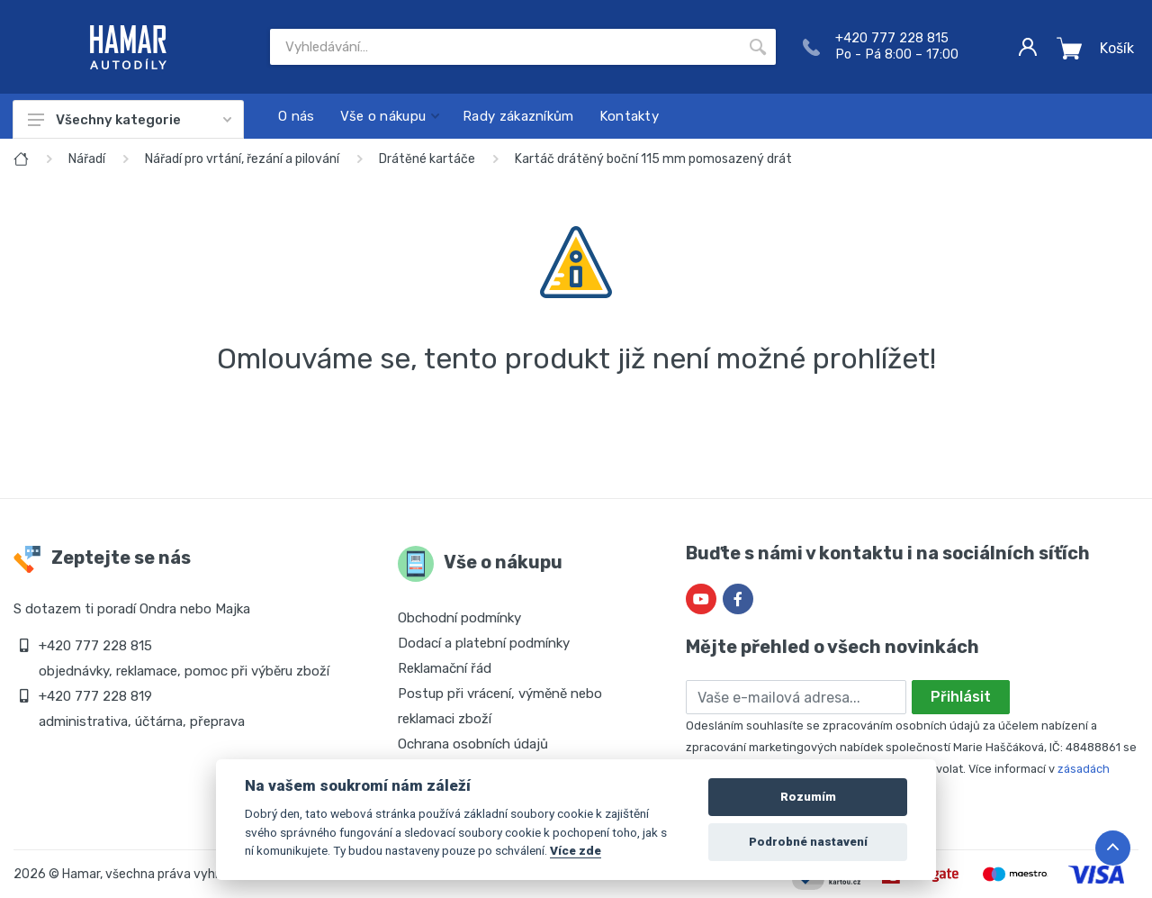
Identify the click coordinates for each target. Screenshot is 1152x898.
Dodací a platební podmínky (484, 643)
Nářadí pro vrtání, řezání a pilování (242, 159)
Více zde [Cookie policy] (575, 850)
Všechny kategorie (129, 120)
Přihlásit (961, 696)
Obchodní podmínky (459, 618)
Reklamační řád (444, 668)
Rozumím (808, 796)
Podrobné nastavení (808, 841)
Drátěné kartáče (427, 159)
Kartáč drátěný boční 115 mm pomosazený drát (653, 159)
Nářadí (86, 159)
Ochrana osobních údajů (473, 744)
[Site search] (505, 47)
